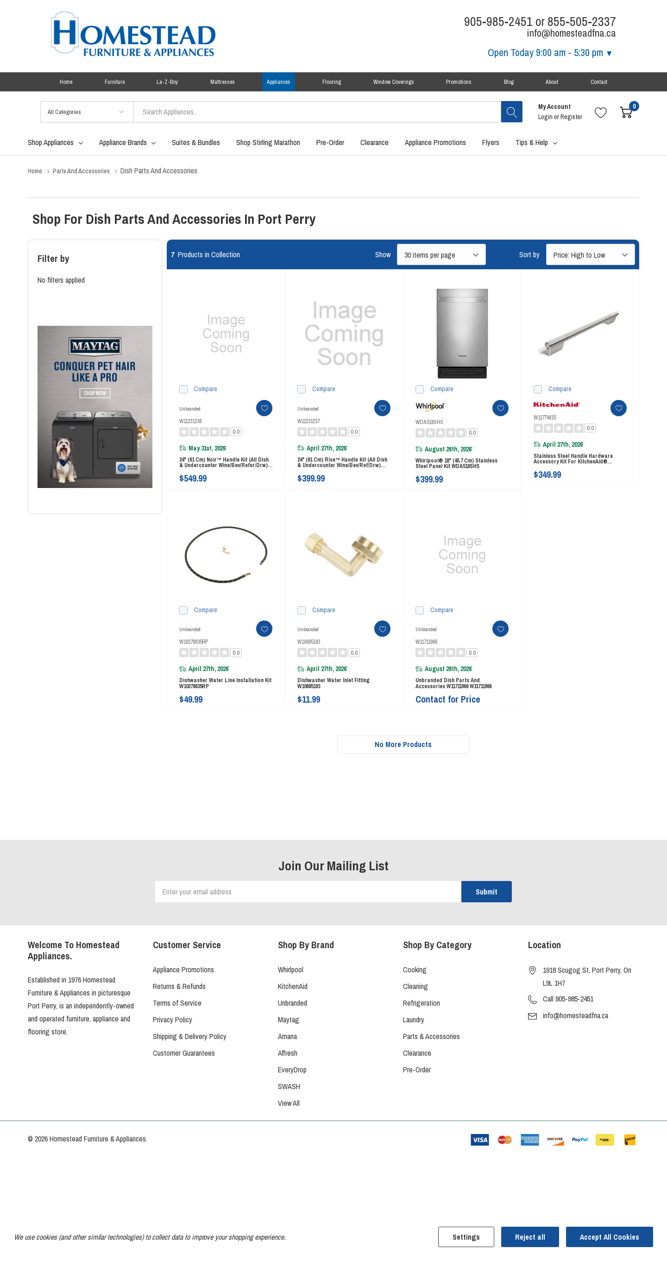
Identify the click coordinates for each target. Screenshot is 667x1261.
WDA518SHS (429, 430)
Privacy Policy (172, 1049)
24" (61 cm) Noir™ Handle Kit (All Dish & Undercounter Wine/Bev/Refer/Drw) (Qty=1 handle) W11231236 (224, 475)
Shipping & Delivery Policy (190, 1065)
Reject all (530, 1237)
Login (546, 125)
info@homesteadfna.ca (575, 1044)
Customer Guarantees (184, 1082)
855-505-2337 (581, 21)
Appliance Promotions (183, 999)
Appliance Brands (123, 150)
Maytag (288, 1049)
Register (571, 125)
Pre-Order (417, 1099)
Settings (466, 1237)
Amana (287, 1065)
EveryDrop (292, 1099)
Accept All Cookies (609, 1237)
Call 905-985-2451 (568, 1028)
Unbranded (292, 1032)
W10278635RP (193, 659)
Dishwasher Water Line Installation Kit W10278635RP (218, 705)
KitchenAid (293, 1015)
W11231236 (190, 429)
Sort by (529, 262)
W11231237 (308, 429)
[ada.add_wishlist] (256, 416)
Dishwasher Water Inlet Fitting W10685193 (339, 705)
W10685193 (308, 659)
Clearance (417, 1082)
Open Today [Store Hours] (550, 52)
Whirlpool (290, 999)
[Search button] (511, 120)
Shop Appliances (51, 150)
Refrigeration (421, 1032)
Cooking (415, 999)
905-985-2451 (498, 21)
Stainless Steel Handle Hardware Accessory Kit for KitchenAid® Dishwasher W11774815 (580, 472)
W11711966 (426, 659)
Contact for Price (447, 725)
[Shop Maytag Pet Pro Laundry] (95, 415)
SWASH (289, 1115)
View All (289, 1132)
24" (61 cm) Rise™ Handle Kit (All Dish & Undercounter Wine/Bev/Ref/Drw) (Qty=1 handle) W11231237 (343, 475)
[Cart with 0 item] (626, 120)
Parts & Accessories (431, 1065)
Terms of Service (177, 1032)
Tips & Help (532, 150)
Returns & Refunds (179, 1015)
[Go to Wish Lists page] (601, 120)
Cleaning (415, 1015)
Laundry (413, 1049)
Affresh (287, 1082)
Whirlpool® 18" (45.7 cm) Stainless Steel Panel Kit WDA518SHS (449, 476)
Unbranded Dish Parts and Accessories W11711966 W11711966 (459, 705)
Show (382, 262)
